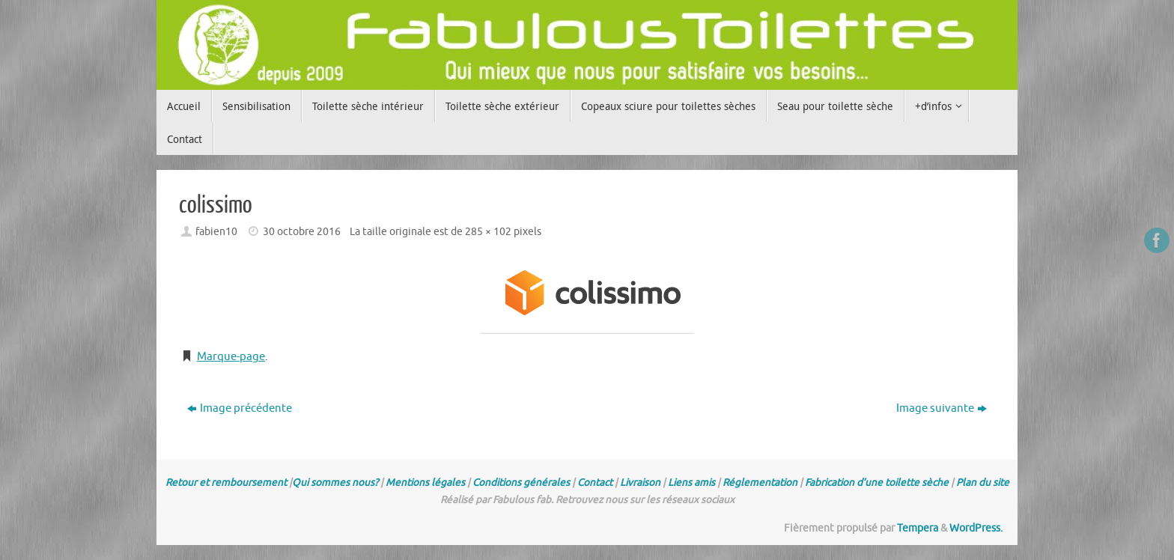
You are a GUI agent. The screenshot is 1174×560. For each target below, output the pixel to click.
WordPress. (976, 528)
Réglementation (760, 482)
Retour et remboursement (226, 482)
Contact (594, 482)
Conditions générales (521, 482)
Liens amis (691, 482)
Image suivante (941, 408)
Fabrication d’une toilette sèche (877, 482)
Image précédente (239, 408)
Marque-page (231, 357)
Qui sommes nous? (335, 482)
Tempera (917, 528)
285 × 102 (488, 231)
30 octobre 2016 (302, 231)
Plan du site (982, 482)
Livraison (640, 482)
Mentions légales (425, 482)
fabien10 (216, 231)
